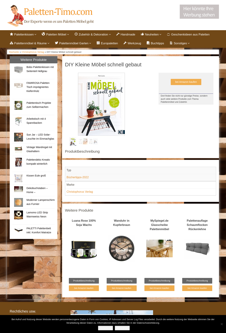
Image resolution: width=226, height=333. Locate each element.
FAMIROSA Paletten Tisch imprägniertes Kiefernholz (37, 87)
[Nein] (221, 324)
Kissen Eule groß (36, 175)
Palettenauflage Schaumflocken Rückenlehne (197, 225)
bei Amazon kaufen (186, 81)
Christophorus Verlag (33, 52)
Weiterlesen (122, 328)
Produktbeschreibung (84, 280)
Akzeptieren (105, 328)
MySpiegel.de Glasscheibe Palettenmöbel (159, 225)
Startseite (14, 52)
